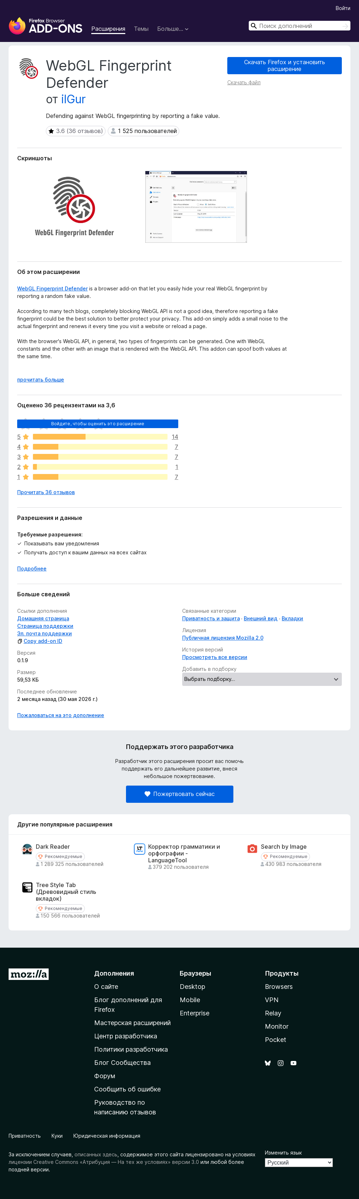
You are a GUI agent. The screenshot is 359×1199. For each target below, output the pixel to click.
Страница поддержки (45, 626)
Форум (104, 1076)
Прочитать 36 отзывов (46, 492)
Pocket (275, 1039)
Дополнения (114, 973)
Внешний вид (260, 618)
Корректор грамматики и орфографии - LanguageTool (184, 853)
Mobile (190, 1000)
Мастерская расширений (132, 1023)
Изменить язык (283, 1153)
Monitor (276, 1026)
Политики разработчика (131, 1049)
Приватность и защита (211, 618)
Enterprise (194, 1013)
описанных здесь (95, 1154)
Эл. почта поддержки (44, 633)
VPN (271, 1000)
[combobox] (299, 25)
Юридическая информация (106, 1136)
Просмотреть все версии (214, 657)
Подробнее (32, 568)
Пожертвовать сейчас (180, 793)
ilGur (73, 99)
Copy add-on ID (39, 641)
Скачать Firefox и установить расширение (284, 65)
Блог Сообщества (122, 1062)
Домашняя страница (43, 618)
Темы (141, 28)
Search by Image (284, 846)
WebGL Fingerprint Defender (52, 288)
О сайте (106, 986)
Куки (57, 1136)
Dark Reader (53, 846)
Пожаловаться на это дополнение (60, 715)
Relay (273, 1013)
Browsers (279, 986)
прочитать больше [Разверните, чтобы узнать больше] (40, 379)
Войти (343, 8)
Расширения (108, 28)
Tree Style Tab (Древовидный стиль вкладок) (66, 892)
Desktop (192, 986)
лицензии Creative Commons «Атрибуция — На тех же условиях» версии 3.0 (104, 1162)
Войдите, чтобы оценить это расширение (98, 423)
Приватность (25, 1136)
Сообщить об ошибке (127, 1089)
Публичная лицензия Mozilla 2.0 (222, 638)
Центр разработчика (125, 1036)
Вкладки (292, 618)
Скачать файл (244, 82)
